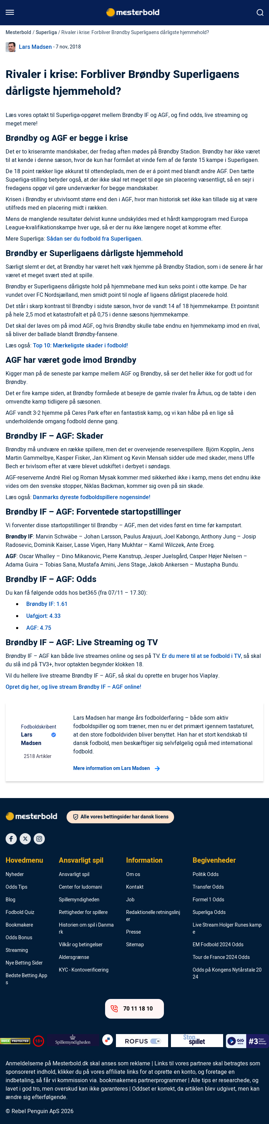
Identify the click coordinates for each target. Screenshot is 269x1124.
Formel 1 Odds (208, 899)
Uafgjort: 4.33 (43, 616)
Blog (10, 899)
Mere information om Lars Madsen (116, 768)
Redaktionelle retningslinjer (153, 916)
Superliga (46, 32)
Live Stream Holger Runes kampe (227, 929)
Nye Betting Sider (24, 963)
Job (130, 899)
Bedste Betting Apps (26, 979)
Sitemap (135, 944)
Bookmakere (19, 925)
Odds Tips (16, 887)
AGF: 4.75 (38, 628)
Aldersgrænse (74, 957)
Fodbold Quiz (20, 912)
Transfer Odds (208, 887)
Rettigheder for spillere (83, 912)
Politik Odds (206, 874)
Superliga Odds (209, 912)
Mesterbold (18, 32)
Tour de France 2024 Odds (221, 957)
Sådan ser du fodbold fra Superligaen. (95, 239)
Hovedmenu (24, 860)
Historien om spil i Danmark (86, 929)
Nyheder (15, 874)
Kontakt (135, 887)
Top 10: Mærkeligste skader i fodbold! (80, 345)
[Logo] (36, 818)
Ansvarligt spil (81, 860)
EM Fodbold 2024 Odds (218, 944)
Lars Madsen (35, 47)
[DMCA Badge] (15, 1041)
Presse (133, 932)
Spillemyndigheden (79, 899)
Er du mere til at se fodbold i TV (201, 656)
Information (144, 860)
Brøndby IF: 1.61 (47, 604)
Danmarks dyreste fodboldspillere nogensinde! (91, 497)
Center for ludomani (80, 887)
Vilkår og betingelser (81, 944)
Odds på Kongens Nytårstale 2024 (227, 974)
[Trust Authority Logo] (73, 1041)
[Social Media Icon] (11, 838)
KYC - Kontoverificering (84, 970)
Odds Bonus (19, 937)
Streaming (17, 950)
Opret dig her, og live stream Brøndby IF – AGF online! (73, 687)
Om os (133, 874)
